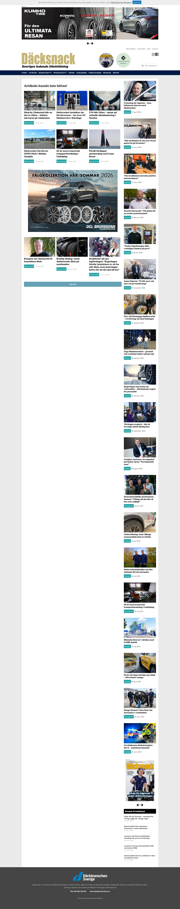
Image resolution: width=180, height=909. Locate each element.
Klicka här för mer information (121, 2)
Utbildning (81, 73)
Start (24, 73)
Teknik (71, 73)
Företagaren (95, 73)
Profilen (107, 73)
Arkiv (149, 49)
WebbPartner (100, 898)
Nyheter (33, 73)
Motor (116, 73)
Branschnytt (45, 73)
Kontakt (155, 49)
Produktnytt (60, 73)
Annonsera (141, 49)
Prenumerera (130, 49)
